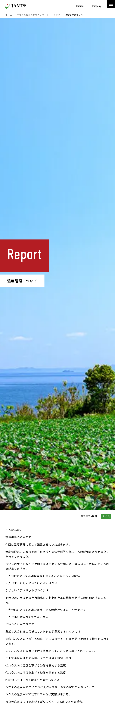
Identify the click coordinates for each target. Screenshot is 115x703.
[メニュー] (111, 4)
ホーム (8, 15)
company (96, 5)
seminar (80, 5)
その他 (56, 15)
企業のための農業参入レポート (33, 15)
